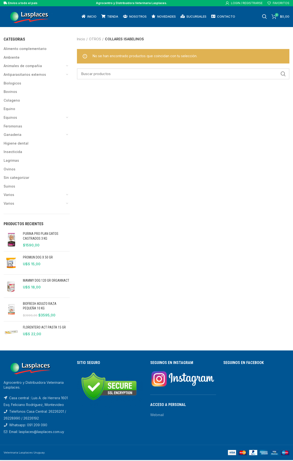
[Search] (183, 74)
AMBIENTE (12, 58)
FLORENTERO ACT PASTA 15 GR (44, 328)
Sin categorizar (16, 178)
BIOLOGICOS (12, 84)
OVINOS (9, 170)
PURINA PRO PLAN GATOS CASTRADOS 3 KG (40, 237)
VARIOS (9, 196)
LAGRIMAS (11, 161)
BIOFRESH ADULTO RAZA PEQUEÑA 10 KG (39, 307)
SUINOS (9, 187)
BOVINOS (10, 93)
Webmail (157, 416)
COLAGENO (12, 101)
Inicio (81, 40)
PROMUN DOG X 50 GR (38, 258)
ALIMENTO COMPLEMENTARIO (25, 50)
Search (283, 74)
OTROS (95, 40)
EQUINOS (10, 118)
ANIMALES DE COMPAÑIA (23, 67)
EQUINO (9, 110)
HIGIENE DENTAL (16, 144)
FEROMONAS (13, 127)
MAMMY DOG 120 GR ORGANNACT (46, 281)
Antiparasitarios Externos (25, 75)
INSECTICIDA (13, 153)
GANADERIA (12, 135)
